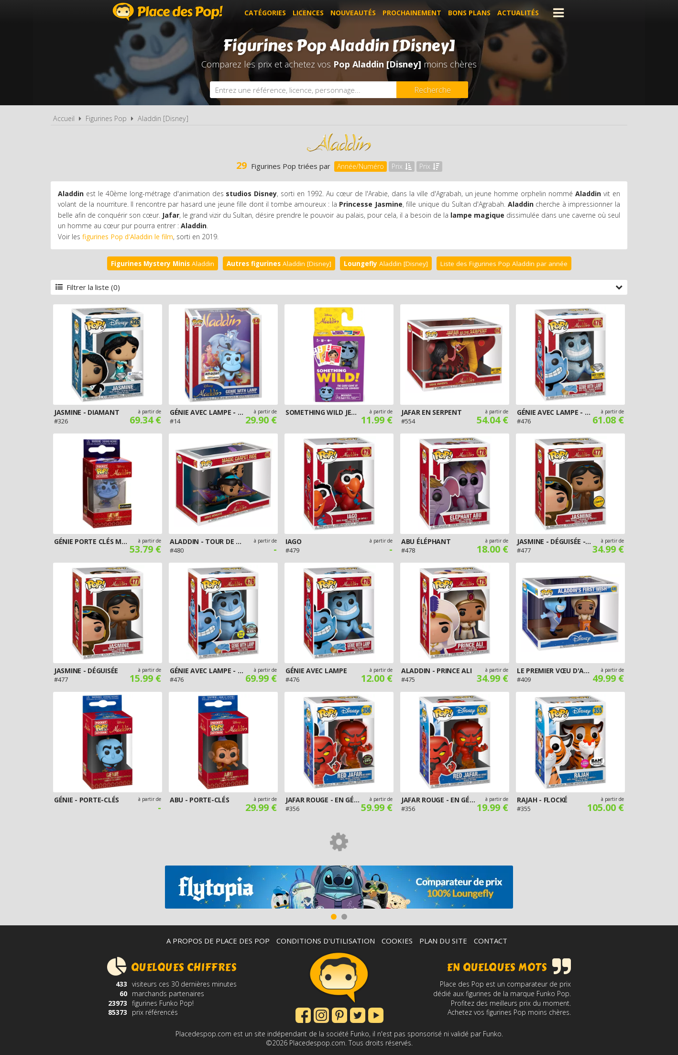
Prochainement (412, 12)
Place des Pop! (168, 12)
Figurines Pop (106, 118)
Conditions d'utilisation (325, 940)
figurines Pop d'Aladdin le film (127, 236)
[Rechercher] (432, 89)
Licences (308, 12)
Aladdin (162, 263)
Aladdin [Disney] (163, 118)
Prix (402, 166)
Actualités (518, 12)
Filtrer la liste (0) (339, 287)
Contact (490, 940)
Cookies (397, 940)
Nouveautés (353, 12)
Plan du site (443, 940)
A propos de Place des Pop (218, 940)
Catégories (265, 12)
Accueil (64, 118)
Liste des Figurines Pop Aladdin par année (504, 263)
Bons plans (469, 12)
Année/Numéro (360, 166)
